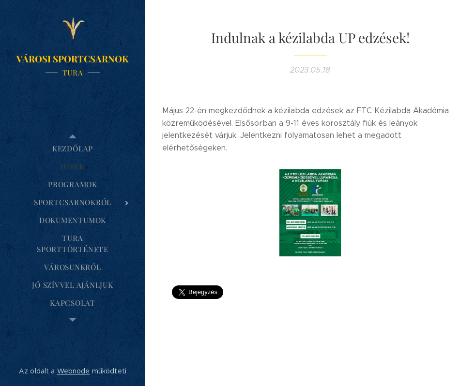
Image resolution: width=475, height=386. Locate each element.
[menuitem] (72, 148)
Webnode (73, 371)
